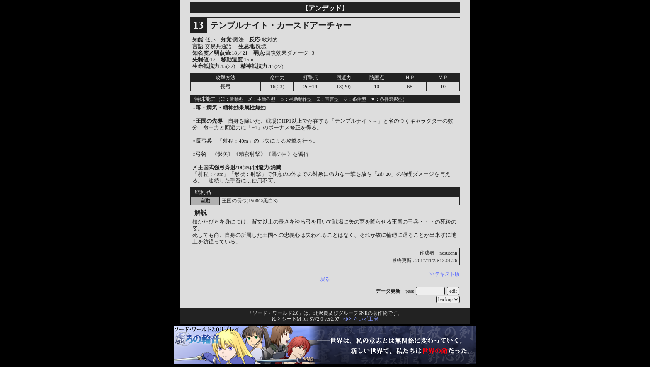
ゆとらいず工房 (360, 319)
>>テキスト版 (444, 274)
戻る (325, 279)
